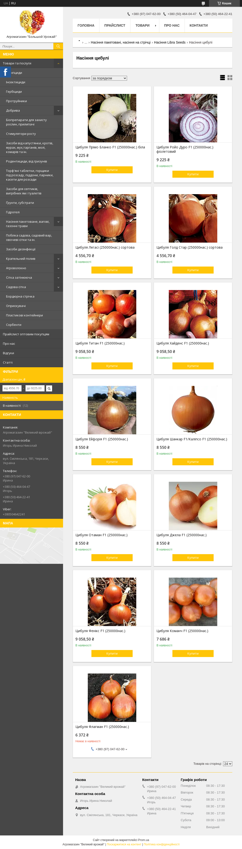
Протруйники (16, 101)
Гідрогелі (13, 212)
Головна (86, 25)
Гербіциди (14, 91)
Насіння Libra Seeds (170, 42)
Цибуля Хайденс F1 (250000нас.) (182, 343)
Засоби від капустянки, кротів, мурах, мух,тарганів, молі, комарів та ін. (29, 147)
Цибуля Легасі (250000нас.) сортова (105, 247)
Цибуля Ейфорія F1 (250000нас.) (101, 439)
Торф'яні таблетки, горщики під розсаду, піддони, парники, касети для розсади (29, 175)
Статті (8, 362)
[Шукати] (58, 46)
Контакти (199, 25)
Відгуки (8, 353)
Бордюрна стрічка (20, 296)
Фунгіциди (14, 72)
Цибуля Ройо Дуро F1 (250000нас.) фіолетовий (184, 149)
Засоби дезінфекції (20, 249)
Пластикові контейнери (24, 315)
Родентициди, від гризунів (26, 161)
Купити (112, 170)
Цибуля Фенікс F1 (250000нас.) (100, 631)
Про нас (9, 343)
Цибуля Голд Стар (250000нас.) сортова (189, 247)
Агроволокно (16, 268)
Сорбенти (13, 324)
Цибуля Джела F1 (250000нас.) (181, 535)
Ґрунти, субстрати (20, 202)
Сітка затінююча (19, 277)
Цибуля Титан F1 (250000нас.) (100, 343)
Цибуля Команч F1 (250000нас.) (182, 631)
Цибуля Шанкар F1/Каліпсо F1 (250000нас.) (191, 439)
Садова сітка (16, 287)
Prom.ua (143, 840)
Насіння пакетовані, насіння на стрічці (121, 42)
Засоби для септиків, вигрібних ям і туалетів (23, 191)
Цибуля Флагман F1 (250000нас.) (102, 727)
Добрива (13, 110)
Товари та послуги (17, 63)
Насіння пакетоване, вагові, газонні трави (27, 223)
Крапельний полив (20, 258)
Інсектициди (15, 82)
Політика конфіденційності (162, 844)
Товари (143, 25)
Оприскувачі (16, 306)
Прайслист (114, 25)
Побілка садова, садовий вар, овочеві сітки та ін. (29, 237)
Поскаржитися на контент (124, 844)
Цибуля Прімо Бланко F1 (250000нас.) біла (110, 147)
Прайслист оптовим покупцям (26, 334)
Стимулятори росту (21, 133)
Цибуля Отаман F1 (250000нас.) (101, 535)
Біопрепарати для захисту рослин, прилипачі (26, 122)
